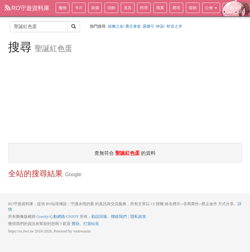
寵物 (193, 8)
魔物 (62, 8)
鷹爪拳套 (133, 26)
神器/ (160, 26)
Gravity (42, 216)
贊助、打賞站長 (85, 223)
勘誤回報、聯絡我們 (109, 216)
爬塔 (176, 8)
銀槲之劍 (116, 26)
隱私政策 (138, 216)
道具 (128, 8)
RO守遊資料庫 (27, 8)
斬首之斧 (174, 26)
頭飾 (111, 8)
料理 (144, 8)
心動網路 (57, 216)
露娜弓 (148, 26)
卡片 (79, 8)
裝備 (95, 8)
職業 (160, 8)
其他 (232, 8)
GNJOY (72, 216)
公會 (211, 8)
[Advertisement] (125, 97)
